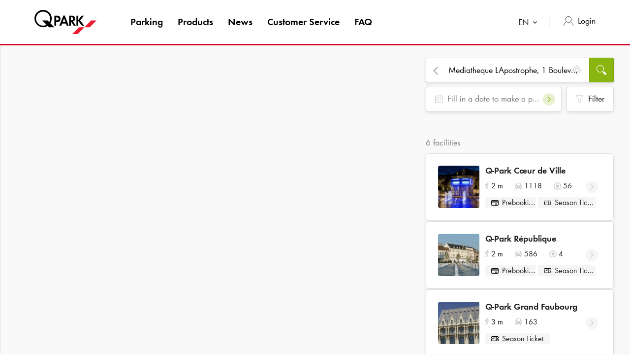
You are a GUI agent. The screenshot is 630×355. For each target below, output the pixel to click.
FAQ (363, 22)
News (240, 22)
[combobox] (529, 23)
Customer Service (303, 22)
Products (195, 22)
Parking (146, 22)
